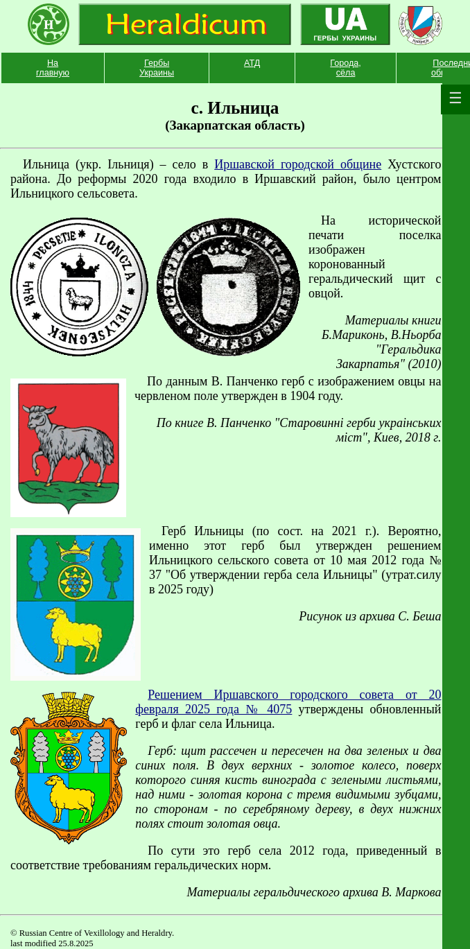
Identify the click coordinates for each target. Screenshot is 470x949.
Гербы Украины (156, 68)
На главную (52, 68)
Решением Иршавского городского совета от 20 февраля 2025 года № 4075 (288, 702)
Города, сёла (345, 68)
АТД (252, 63)
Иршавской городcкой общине (297, 164)
